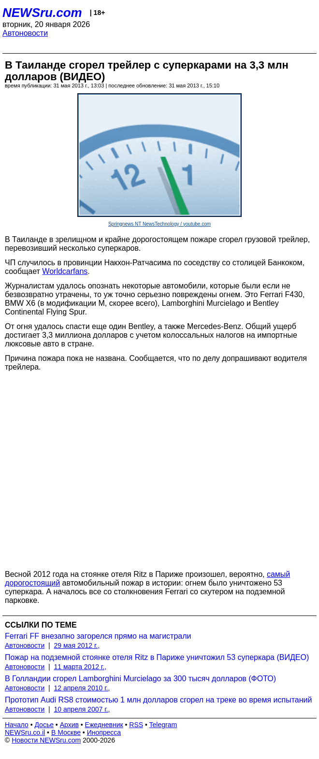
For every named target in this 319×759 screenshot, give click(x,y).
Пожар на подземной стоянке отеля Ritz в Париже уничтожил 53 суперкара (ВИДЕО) (157, 657)
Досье (44, 725)
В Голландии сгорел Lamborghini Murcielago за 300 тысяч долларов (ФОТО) (140, 678)
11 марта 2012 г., (80, 667)
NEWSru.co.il (25, 732)
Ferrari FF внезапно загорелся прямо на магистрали (98, 636)
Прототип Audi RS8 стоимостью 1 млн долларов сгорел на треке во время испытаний (158, 700)
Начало (17, 725)
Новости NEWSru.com (46, 740)
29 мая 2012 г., (77, 645)
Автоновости (25, 33)
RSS (136, 725)
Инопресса (104, 732)
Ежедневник (104, 725)
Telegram (163, 725)
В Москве (66, 732)
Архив (69, 725)
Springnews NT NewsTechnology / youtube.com (159, 224)
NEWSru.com (42, 12)
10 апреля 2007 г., (82, 709)
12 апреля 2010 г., (82, 688)
